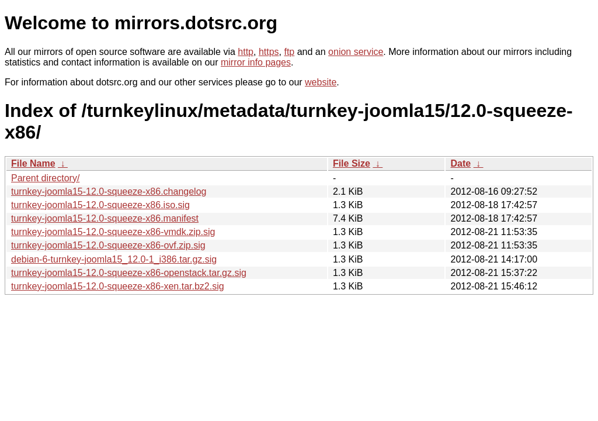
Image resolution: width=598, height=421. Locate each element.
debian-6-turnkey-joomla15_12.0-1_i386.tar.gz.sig (114, 259)
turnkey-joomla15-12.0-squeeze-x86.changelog (108, 191)
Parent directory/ (45, 178)
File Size (351, 163)
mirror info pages (256, 62)
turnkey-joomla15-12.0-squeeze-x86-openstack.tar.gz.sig (128, 273)
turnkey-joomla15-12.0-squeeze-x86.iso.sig (100, 205)
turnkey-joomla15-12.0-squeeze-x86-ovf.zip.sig (108, 245)
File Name (33, 163)
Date (460, 163)
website (320, 82)
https (269, 52)
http (245, 52)
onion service (355, 52)
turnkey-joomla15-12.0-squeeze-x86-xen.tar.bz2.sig (117, 286)
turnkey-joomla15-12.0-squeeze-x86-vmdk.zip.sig (113, 232)
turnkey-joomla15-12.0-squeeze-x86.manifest (105, 218)
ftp (289, 52)
